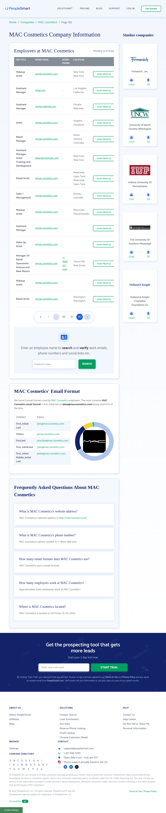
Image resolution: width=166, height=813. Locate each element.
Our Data (65, 724)
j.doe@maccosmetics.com (51, 447)
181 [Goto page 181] (71, 317)
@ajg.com (40, 90)
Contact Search (68, 715)
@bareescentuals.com (47, 158)
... (56, 317)
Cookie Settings (11, 810)
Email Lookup (67, 733)
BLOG (99, 9)
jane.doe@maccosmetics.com (52, 441)
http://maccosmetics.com (73, 518)
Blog (11, 724)
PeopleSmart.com (55, 681)
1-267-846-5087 (69, 753)
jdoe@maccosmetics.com (50, 424)
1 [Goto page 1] (48, 317)
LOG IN (131, 9)
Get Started (151, 9)
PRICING (85, 9)
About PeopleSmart (20, 715)
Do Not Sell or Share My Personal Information (136, 726)
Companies (27, 22)
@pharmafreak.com (45, 106)
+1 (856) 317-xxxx (65, 263)
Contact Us (129, 715)
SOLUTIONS (65, 9)
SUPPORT (114, 9)
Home (13, 22)
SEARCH (87, 363)
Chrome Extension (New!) (74, 737)
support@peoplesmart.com (76, 748)
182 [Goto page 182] (79, 317)
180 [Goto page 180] (64, 317)
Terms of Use (111, 677)
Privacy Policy (128, 677)
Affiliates (14, 719)
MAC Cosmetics (47, 22)
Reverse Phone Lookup (72, 728)
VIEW (104, 74)
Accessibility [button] (18, 801)
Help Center (129, 719)
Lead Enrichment (69, 719)
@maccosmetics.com (46, 74)
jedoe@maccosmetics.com (51, 453)
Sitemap (13, 748)
